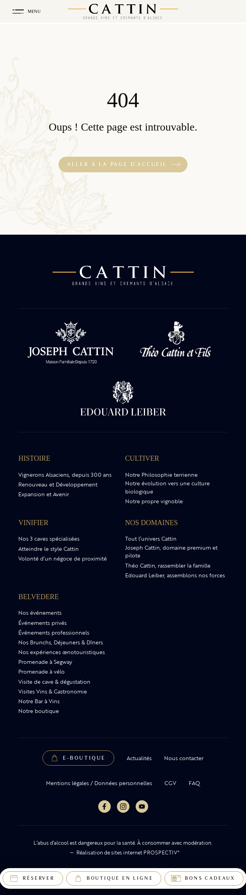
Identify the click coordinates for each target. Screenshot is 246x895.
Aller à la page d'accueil (117, 164)
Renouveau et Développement (57, 484)
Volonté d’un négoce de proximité (62, 558)
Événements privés (42, 623)
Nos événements (40, 613)
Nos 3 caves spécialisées (49, 539)
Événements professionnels (53, 633)
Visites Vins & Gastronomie (52, 691)
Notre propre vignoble (154, 501)
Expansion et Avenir (43, 494)
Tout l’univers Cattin (151, 539)
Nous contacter (184, 758)
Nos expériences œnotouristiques (61, 652)
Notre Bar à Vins (39, 701)
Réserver (38, 878)
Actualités (139, 758)
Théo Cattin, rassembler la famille (168, 566)
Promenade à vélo (41, 672)
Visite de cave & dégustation (54, 682)
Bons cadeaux (210, 878)
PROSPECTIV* (161, 852)
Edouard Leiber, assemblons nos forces (175, 575)
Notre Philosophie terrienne (161, 475)
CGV (170, 783)
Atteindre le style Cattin (48, 549)
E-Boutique (84, 758)
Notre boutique (38, 711)
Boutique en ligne (120, 878)
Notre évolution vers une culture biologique (167, 487)
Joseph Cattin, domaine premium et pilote (171, 552)
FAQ (194, 783)
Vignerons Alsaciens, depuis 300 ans (64, 475)
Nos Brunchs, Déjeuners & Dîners (60, 642)
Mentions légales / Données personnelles (99, 783)
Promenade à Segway (45, 662)
